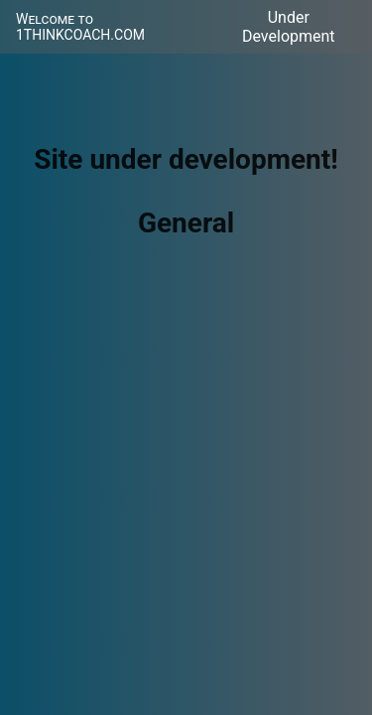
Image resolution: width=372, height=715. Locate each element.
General (186, 223)
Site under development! (186, 159)
